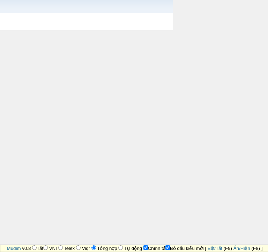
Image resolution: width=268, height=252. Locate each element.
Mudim (14, 248)
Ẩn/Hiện (241, 248)
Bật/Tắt (215, 248)
